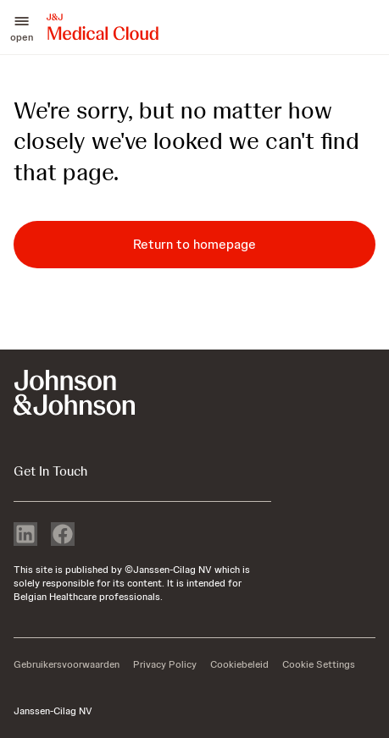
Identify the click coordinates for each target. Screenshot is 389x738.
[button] (21, 27)
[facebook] (63, 535)
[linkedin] (25, 535)
